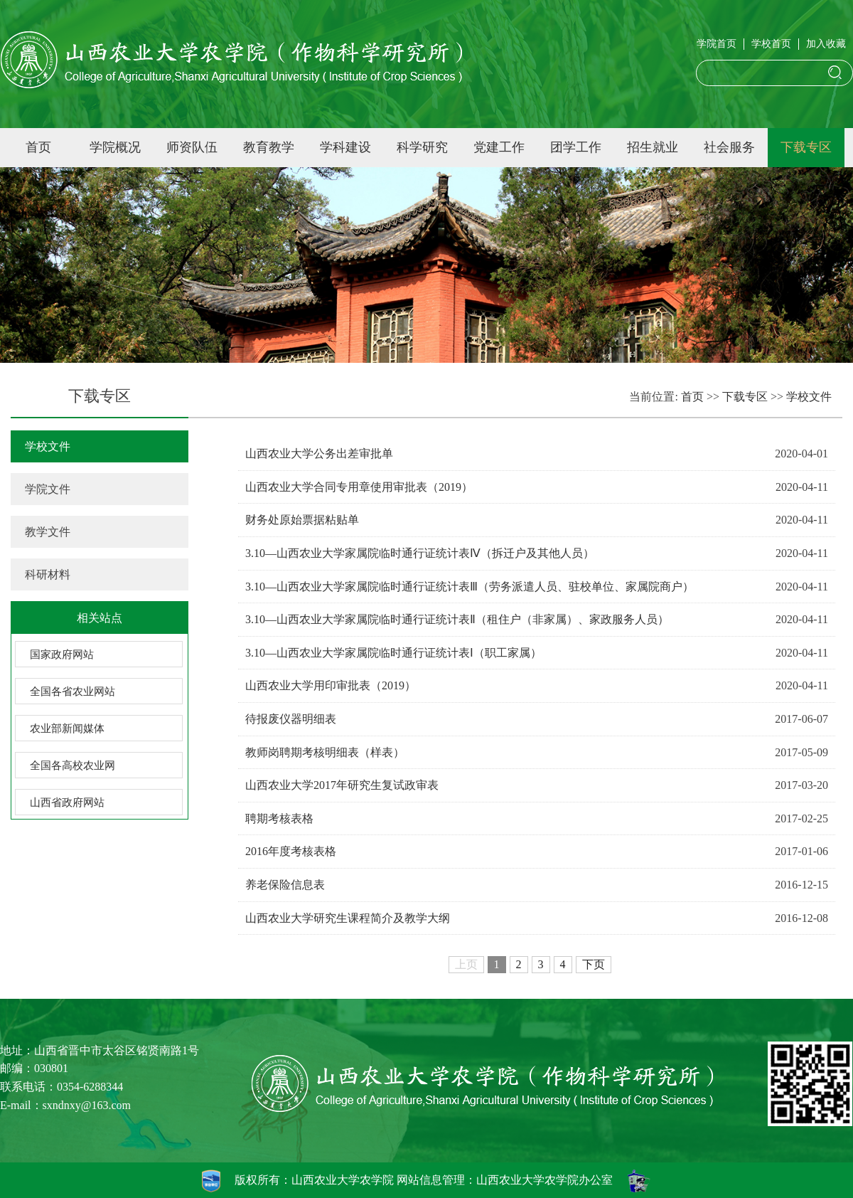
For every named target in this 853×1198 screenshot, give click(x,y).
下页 (593, 964)
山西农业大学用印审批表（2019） (330, 685)
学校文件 (47, 446)
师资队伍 (192, 147)
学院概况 (115, 147)
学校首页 (771, 43)
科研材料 (47, 574)
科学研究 (422, 147)
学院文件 (47, 489)
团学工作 (575, 147)
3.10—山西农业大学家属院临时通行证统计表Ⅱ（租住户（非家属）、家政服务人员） (457, 619)
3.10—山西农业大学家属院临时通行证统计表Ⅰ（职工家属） (393, 653)
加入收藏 (826, 43)
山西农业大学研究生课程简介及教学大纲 (347, 918)
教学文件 (47, 532)
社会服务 (729, 147)
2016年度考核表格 (290, 851)
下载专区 (806, 147)
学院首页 (716, 43)
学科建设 (345, 147)
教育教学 (268, 147)
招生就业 (652, 147)
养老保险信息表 (285, 885)
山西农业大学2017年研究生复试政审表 (342, 785)
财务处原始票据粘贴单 (302, 520)
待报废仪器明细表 (290, 719)
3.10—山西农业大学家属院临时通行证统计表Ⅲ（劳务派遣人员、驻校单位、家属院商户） (469, 587)
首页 (38, 147)
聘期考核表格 (279, 818)
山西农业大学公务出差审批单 (319, 453)
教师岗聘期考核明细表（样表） (324, 752)
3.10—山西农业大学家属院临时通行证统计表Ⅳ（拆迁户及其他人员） (419, 553)
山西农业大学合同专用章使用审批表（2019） (359, 487)
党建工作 (499, 147)
